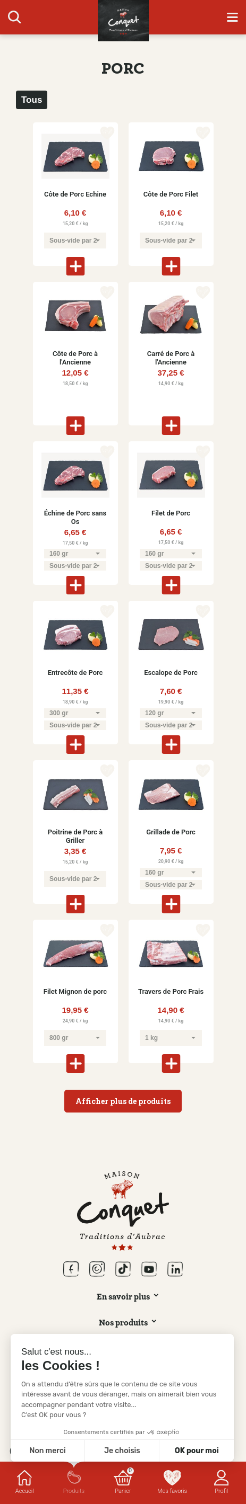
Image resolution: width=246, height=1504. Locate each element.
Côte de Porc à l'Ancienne (75, 358)
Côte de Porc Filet (170, 194)
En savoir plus (123, 1296)
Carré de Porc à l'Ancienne (171, 358)
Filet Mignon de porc (75, 991)
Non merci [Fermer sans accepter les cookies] (47, 1450)
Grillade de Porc (171, 832)
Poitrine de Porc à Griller (75, 836)
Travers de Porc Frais (170, 991)
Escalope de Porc (171, 673)
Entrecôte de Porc (75, 673)
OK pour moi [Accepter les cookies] (197, 1450)
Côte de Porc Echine (75, 194)
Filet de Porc (170, 513)
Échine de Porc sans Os (75, 517)
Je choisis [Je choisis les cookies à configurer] (122, 1450)
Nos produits (123, 1322)
